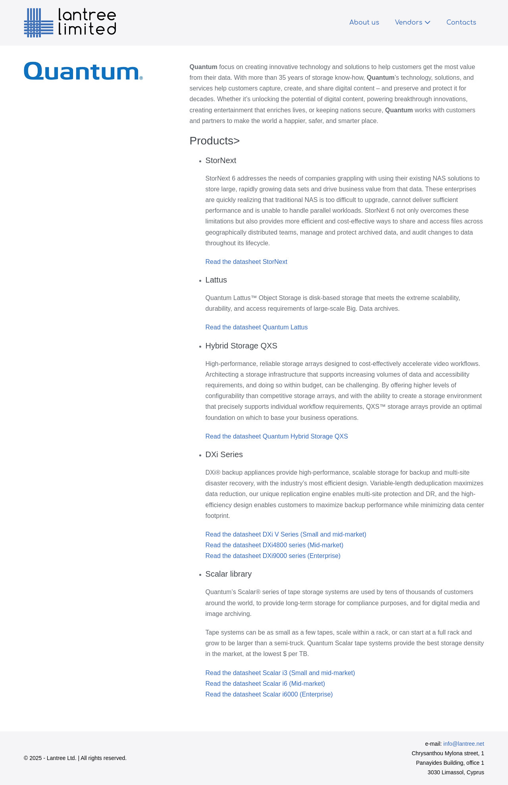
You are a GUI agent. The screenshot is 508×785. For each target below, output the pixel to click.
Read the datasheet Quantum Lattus (257, 327)
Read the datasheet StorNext (246, 261)
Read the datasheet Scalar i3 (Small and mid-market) (280, 673)
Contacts (461, 22)
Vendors (412, 22)
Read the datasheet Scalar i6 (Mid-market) (265, 683)
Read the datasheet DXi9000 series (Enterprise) (273, 555)
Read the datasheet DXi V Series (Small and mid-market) (286, 534)
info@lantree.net (463, 744)
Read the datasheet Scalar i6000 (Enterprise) (269, 694)
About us (364, 22)
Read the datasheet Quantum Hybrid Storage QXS (277, 436)
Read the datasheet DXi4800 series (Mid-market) (275, 545)
